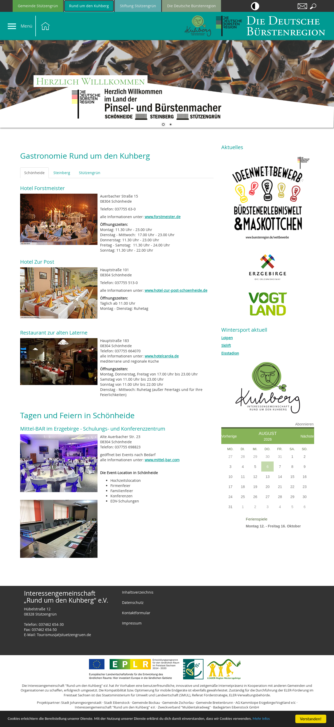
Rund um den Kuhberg (89, 5)
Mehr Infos (17, 721)
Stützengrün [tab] (89, 172)
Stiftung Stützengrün (138, 5)
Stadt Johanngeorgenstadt (81, 702)
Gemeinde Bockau (146, 702)
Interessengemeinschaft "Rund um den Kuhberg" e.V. (115, 707)
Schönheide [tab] (34, 172)
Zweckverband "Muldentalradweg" (184, 707)
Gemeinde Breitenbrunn (214, 702)
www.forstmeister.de (163, 216)
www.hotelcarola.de (162, 356)
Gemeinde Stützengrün (38, 5)
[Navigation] (12, 26)
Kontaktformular (136, 612)
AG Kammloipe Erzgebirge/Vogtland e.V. (265, 702)
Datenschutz (133, 602)
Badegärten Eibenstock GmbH (236, 707)
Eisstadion (230, 353)
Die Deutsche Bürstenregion (191, 5)
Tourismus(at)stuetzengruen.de (64, 634)
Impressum (132, 623)
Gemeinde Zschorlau (178, 702)
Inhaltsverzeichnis (137, 592)
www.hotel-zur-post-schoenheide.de (176, 290)
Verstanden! (311, 716)
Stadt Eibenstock (117, 702)
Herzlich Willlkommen (90, 81)
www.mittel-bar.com (162, 459)
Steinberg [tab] (61, 172)
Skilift (226, 345)
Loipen (227, 337)
